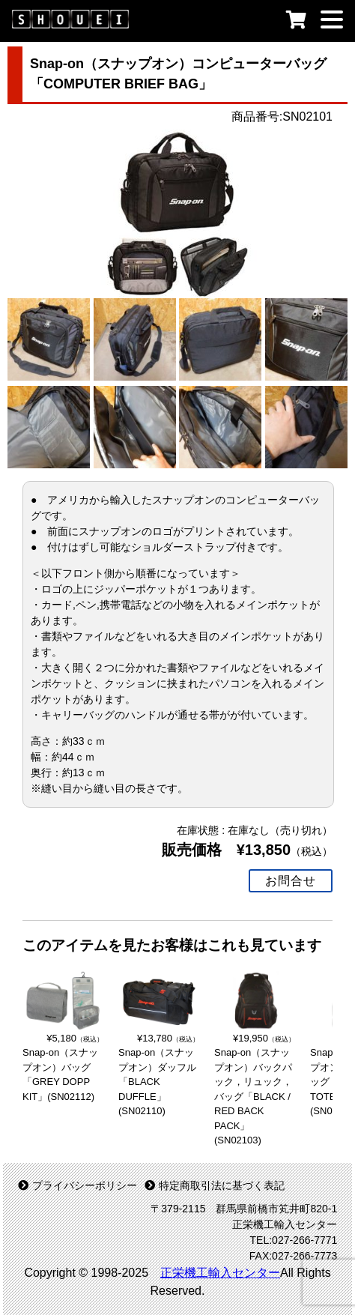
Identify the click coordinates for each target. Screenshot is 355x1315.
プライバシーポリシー (77, 1185)
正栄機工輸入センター (220, 1272)
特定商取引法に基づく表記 (215, 1185)
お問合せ (290, 880)
